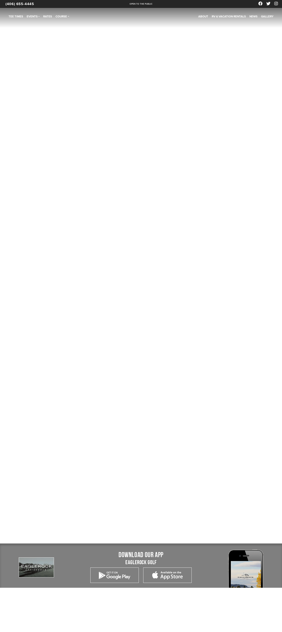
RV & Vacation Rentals (229, 16)
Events (32, 16)
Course (61, 16)
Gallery (267, 16)
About (203, 16)
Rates (47, 16)
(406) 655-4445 (20, 4)
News (253, 16)
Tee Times (16, 16)
